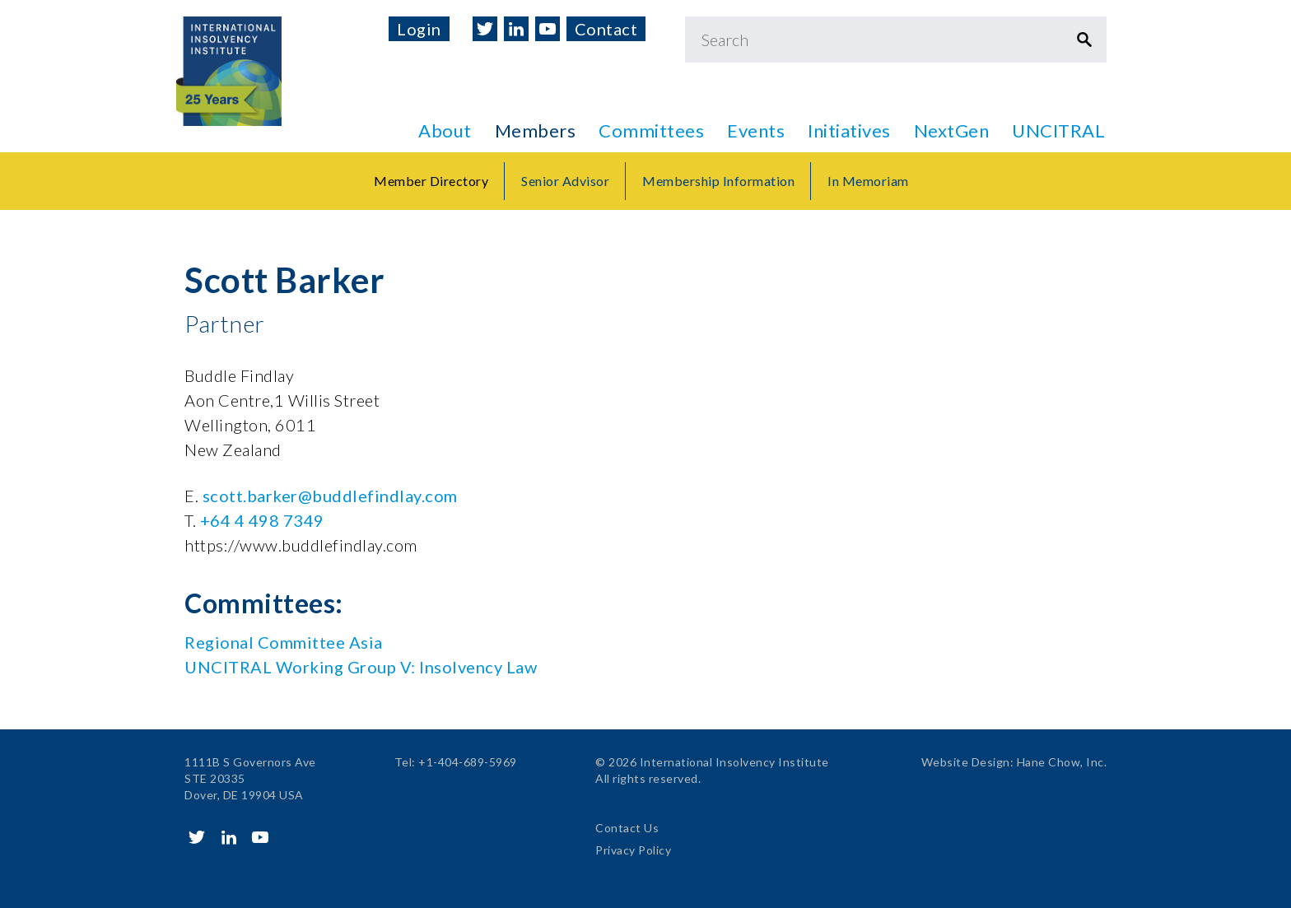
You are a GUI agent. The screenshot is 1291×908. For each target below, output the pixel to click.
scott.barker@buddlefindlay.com (330, 495)
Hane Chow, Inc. (1062, 762)
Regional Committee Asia (283, 642)
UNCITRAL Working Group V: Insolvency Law (360, 667)
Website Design (965, 762)
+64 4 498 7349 (262, 520)
